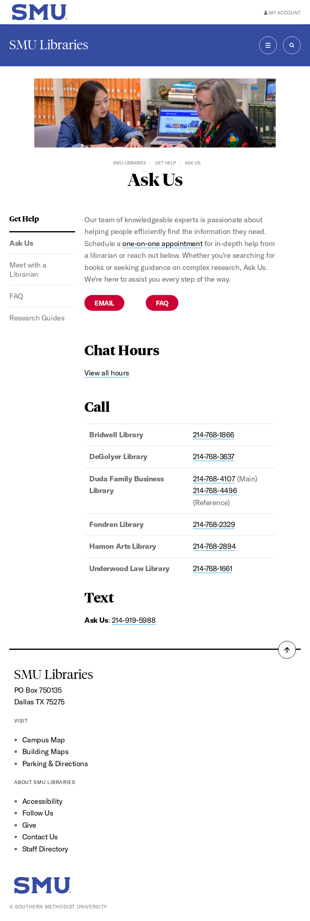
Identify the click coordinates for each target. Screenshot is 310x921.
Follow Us (37, 813)
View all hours (106, 372)
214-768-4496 (215, 490)
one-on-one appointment (162, 243)
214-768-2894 (214, 546)
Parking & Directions (55, 763)
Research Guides (36, 317)
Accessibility (42, 801)
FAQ (16, 296)
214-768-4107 (214, 478)
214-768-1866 (213, 434)
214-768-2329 (214, 524)
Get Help (165, 163)
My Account (282, 13)
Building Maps (45, 751)
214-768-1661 (212, 568)
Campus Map (43, 739)
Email (104, 303)
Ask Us (21, 243)
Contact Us (40, 836)
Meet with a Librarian (27, 269)
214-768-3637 (213, 456)
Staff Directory (45, 849)
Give (29, 825)
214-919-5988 (133, 620)
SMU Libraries (48, 45)
